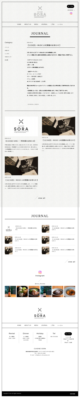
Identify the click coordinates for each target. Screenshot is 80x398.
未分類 (6, 60)
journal (44, 24)
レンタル (60, 24)
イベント (7, 47)
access (71, 10)
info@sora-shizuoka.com (42, 355)
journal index (33, 104)
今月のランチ (8, 57)
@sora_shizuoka (40, 283)
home (19, 24)
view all (40, 197)
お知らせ (7, 50)
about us (27, 24)
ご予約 (53, 24)
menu (36, 24)
